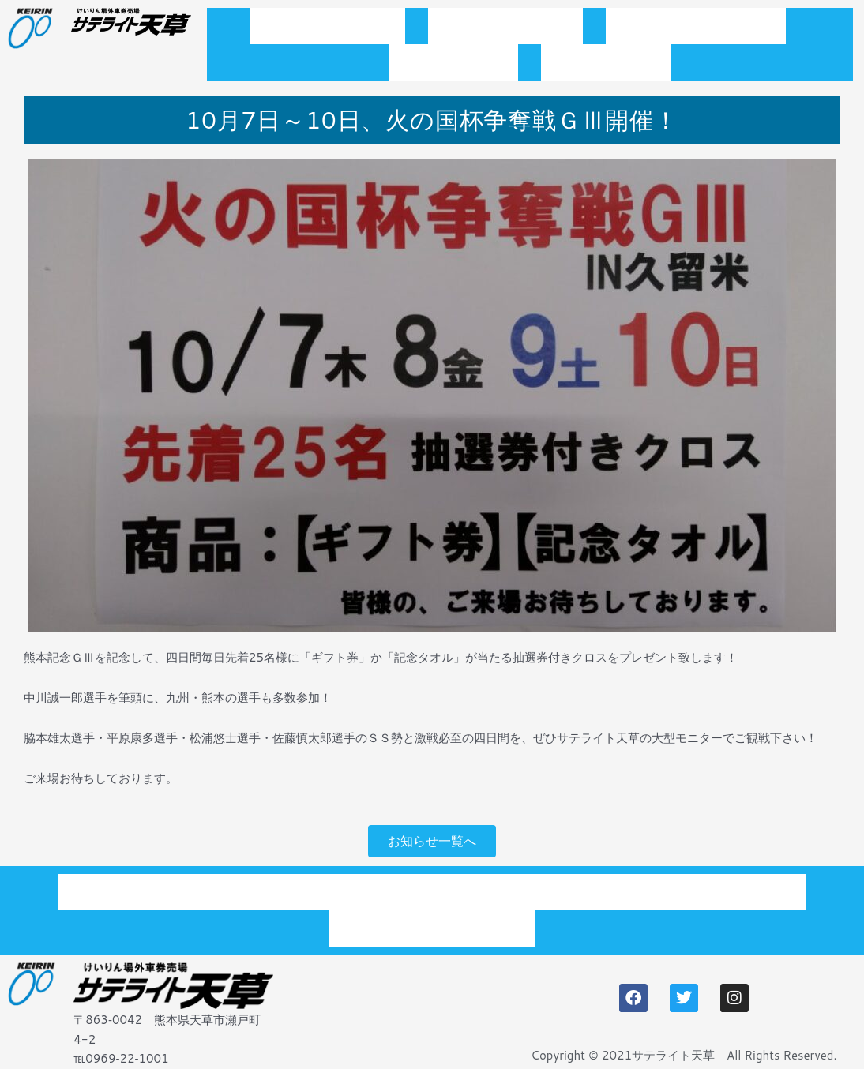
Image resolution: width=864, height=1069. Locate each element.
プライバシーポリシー (432, 916)
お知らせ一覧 (505, 30)
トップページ (328, 30)
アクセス (605, 76)
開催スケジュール (695, 30)
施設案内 (453, 76)
